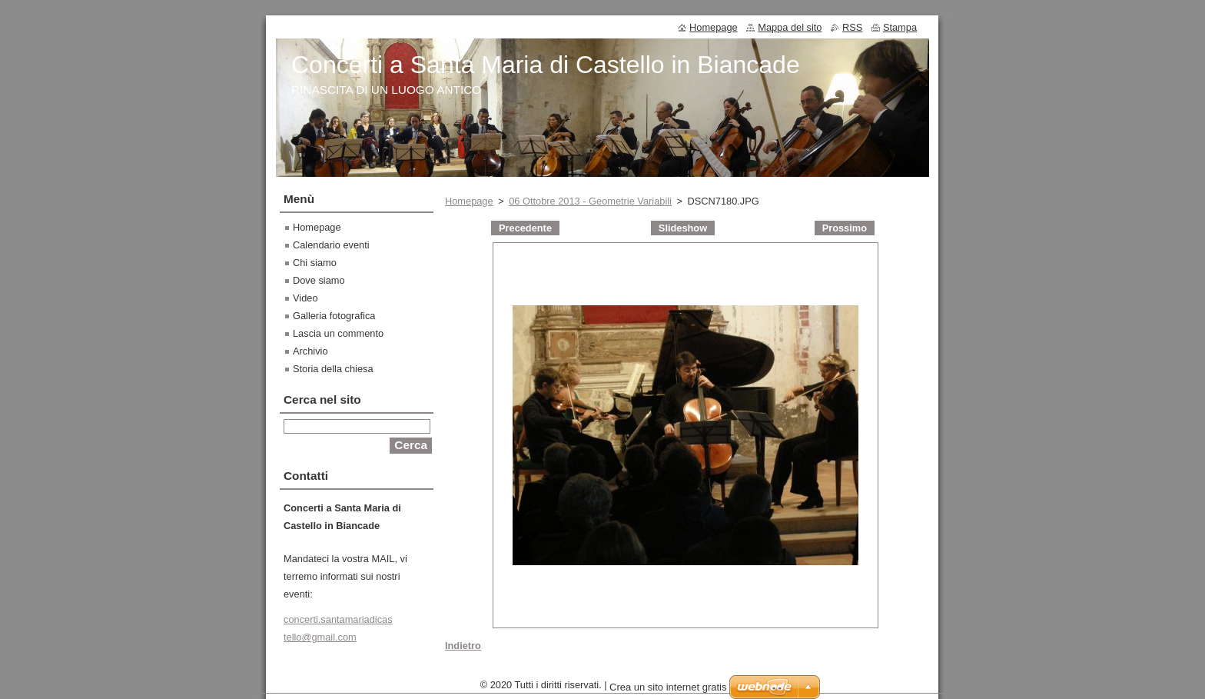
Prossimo (844, 228)
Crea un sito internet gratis (667, 691)
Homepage (469, 201)
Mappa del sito (790, 27)
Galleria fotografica (334, 315)
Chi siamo (315, 262)
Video (305, 298)
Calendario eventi (331, 245)
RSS (852, 27)
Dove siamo (319, 280)
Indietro (463, 645)
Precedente (525, 228)
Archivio (310, 351)
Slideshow (683, 228)
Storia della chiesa (333, 368)
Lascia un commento (338, 333)
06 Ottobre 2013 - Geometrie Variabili (590, 201)
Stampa (900, 27)
